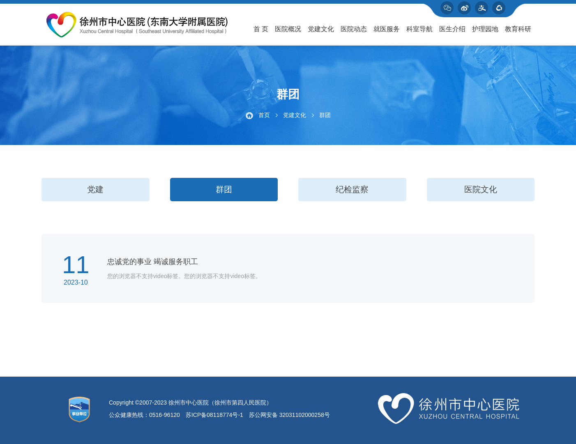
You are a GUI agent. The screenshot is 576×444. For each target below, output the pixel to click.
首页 (264, 115)
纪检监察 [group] (352, 189)
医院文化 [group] (480, 189)
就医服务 (386, 28)
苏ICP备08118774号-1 (214, 415)
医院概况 (288, 28)
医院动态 (354, 28)
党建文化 (321, 28)
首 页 (260, 28)
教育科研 (518, 28)
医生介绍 (452, 28)
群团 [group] (224, 189)
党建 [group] (95, 189)
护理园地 (485, 28)
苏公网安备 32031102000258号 (289, 415)
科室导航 (419, 28)
